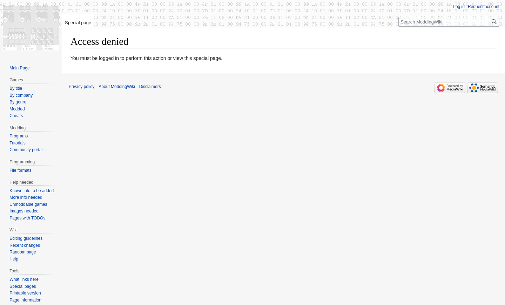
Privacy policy (81, 86)
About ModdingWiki (117, 86)
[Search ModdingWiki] (448, 22)
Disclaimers (150, 86)
